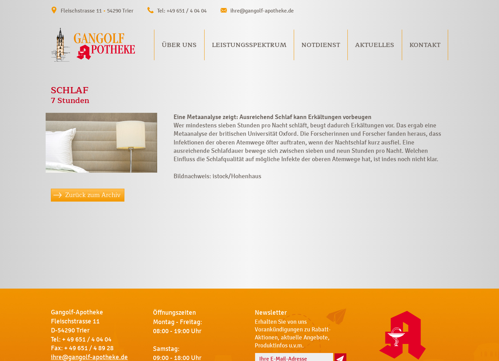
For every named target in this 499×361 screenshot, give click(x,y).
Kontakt (424, 45)
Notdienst (320, 45)
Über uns (179, 45)
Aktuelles (374, 45)
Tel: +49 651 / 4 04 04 (182, 10)
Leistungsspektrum (249, 45)
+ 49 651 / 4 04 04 (87, 339)
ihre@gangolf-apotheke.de (262, 10)
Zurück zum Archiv (93, 195)
